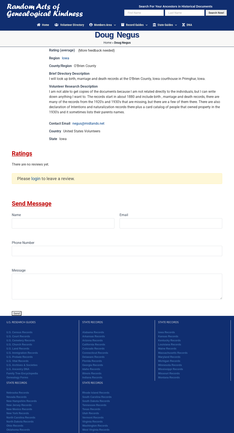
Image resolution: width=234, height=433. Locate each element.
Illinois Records (91, 373)
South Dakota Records (96, 401)
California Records (93, 344)
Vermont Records (93, 417)
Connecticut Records (95, 352)
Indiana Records (92, 377)
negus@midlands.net (88, 123)
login (35, 178)
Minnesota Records (170, 365)
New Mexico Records (19, 409)
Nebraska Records (17, 392)
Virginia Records (92, 421)
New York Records (17, 413)
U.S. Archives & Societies (22, 365)
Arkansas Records (93, 336)
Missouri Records (169, 373)
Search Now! (216, 12)
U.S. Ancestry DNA (17, 369)
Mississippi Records (170, 369)
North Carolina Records (20, 417)
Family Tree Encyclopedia (22, 373)
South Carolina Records (97, 397)
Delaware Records (93, 356)
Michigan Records (169, 361)
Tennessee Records (94, 405)
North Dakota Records (20, 421)
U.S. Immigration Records (22, 352)
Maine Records (167, 348)
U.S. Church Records (19, 344)
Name (16, 215)
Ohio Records (14, 425)
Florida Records (92, 361)
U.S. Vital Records (17, 361)
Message (19, 270)
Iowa (65, 58)
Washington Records (95, 425)
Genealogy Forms (17, 377)
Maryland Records (169, 356)
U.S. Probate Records (19, 356)
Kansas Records (168, 336)
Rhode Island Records (96, 392)
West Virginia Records (96, 429)
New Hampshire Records (21, 401)
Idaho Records (91, 369)
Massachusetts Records (173, 352)
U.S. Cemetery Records (20, 340)
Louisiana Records (169, 344)
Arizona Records (92, 340)
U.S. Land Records (17, 348)
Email (124, 215)
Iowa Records (166, 332)
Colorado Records (93, 348)
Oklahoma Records (18, 429)
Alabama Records (93, 332)
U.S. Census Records (19, 332)
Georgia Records (92, 365)
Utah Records (90, 413)
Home (107, 42)
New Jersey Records (19, 405)
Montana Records (169, 377)
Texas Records (91, 409)
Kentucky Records (169, 340)
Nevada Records (16, 397)
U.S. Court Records (18, 336)
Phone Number (23, 243)
